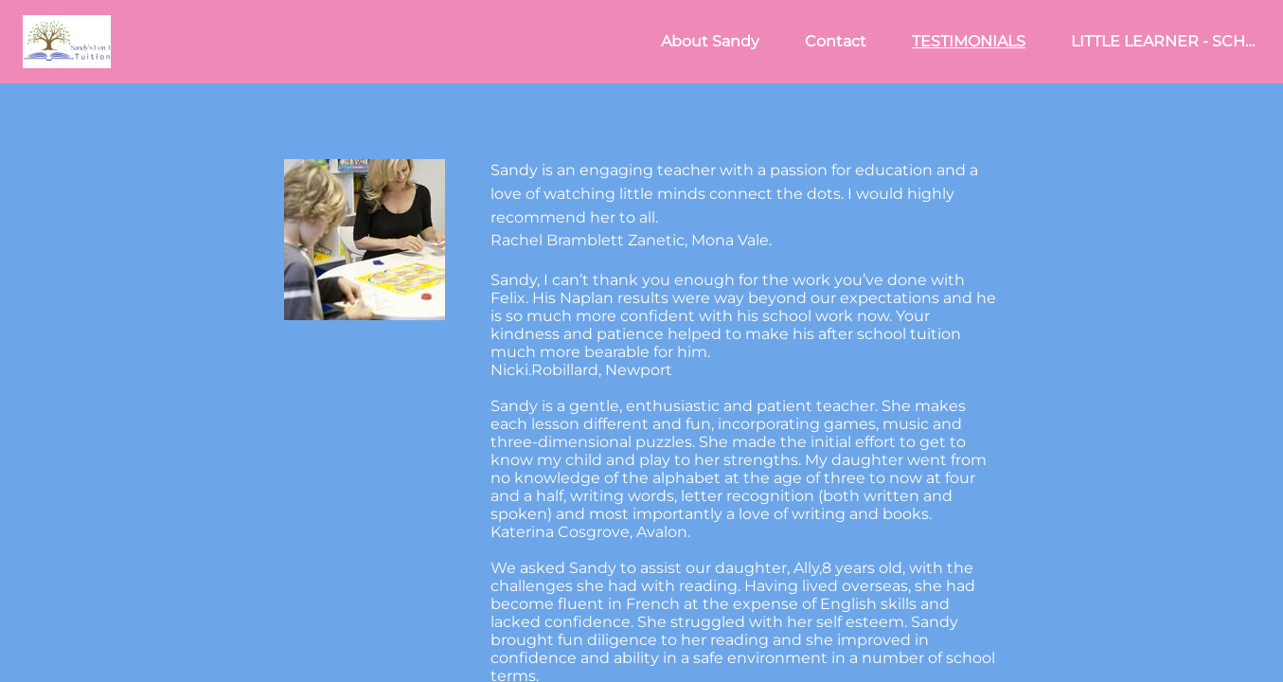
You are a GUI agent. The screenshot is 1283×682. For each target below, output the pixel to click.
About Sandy (710, 41)
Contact (835, 41)
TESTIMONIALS (968, 41)
